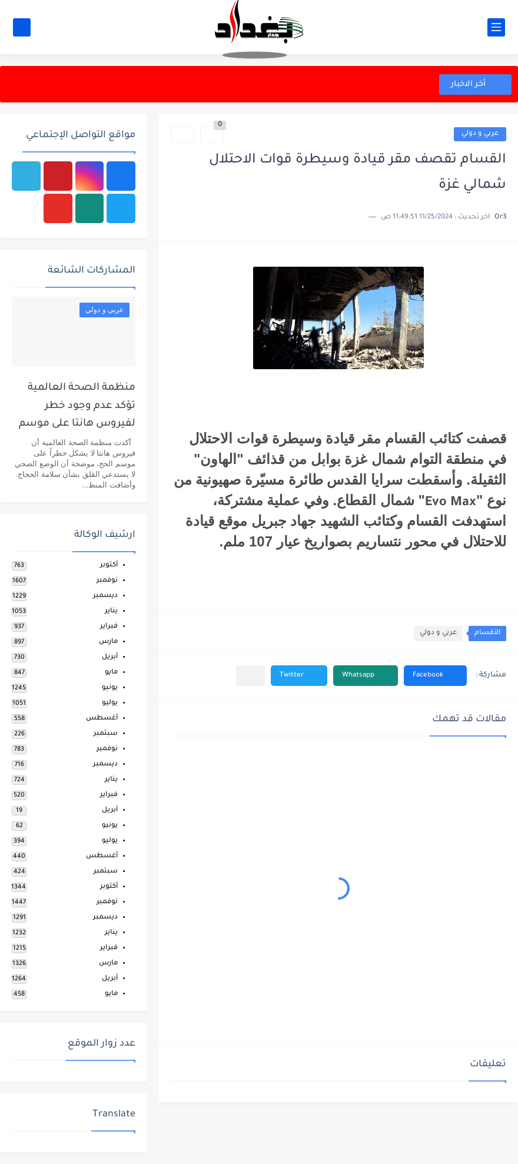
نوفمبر (107, 581)
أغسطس (102, 718)
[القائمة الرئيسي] (496, 27)
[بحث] (22, 27)
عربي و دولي (480, 134)
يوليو (110, 703)
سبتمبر (106, 734)
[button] (435, 675)
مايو (111, 672)
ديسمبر (105, 596)
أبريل (110, 657)
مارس (108, 642)
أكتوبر (109, 565)
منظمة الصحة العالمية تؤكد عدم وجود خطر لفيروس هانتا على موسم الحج (77, 409)
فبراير (109, 627)
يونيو (110, 688)
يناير (111, 611)
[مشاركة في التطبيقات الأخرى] (250, 675)
